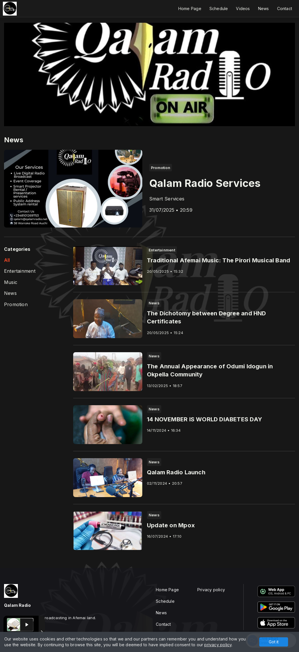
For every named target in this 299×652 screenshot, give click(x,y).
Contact (284, 8)
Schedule (218, 8)
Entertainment (19, 271)
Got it (274, 641)
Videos (243, 8)
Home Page (189, 8)
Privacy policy (211, 589)
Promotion (16, 304)
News (263, 8)
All (7, 260)
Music (10, 282)
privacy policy (218, 644)
